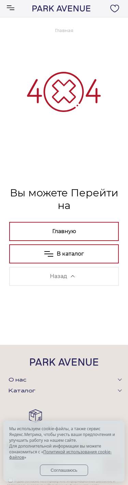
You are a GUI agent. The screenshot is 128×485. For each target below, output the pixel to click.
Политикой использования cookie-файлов (60, 454)
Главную (64, 231)
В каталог (64, 253)
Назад (62, 276)
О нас (17, 380)
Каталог (22, 391)
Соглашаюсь (64, 470)
